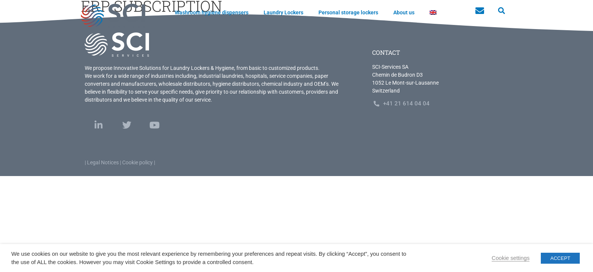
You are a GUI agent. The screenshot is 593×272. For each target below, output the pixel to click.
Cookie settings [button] (510, 258)
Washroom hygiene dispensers (211, 12)
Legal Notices (103, 162)
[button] (501, 11)
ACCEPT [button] (560, 258)
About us (403, 12)
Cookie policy (137, 162)
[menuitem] (433, 12)
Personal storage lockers (348, 12)
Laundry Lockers (283, 12)
